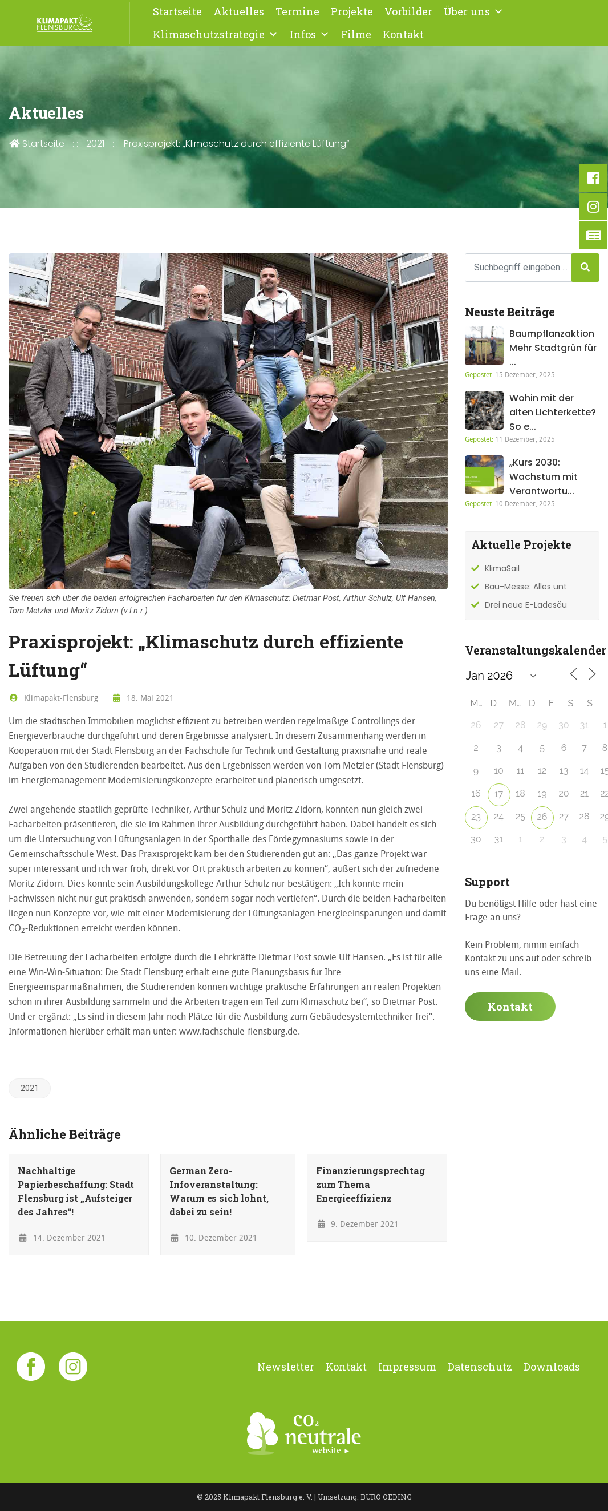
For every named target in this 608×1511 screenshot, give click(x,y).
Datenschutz (480, 1366)
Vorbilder (408, 11)
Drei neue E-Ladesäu (526, 605)
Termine (297, 11)
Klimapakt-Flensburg (53, 697)
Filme (356, 34)
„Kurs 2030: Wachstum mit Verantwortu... (543, 477)
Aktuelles (238, 11)
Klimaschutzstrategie (215, 34)
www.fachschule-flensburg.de (238, 1031)
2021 (95, 143)
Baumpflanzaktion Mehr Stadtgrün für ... (553, 348)
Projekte (352, 11)
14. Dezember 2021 (62, 1237)
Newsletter (285, 1366)
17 (498, 794)
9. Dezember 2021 (357, 1223)
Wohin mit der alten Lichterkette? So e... (552, 412)
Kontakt (403, 34)
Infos (310, 34)
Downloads (552, 1366)
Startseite (177, 11)
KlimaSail (502, 568)
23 (476, 816)
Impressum (407, 1366)
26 (542, 816)
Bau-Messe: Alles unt (526, 586)
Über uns (474, 11)
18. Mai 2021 (143, 697)
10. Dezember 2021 (213, 1237)
